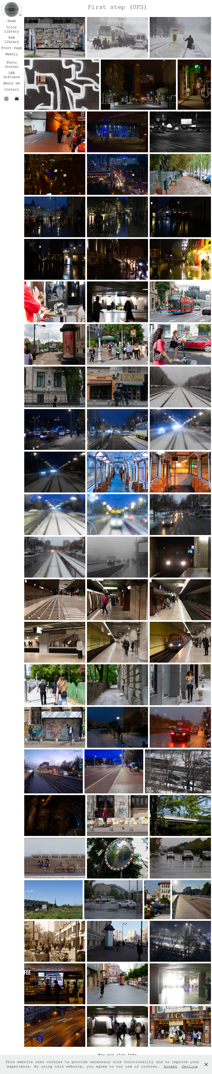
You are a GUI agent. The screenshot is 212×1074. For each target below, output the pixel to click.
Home (11, 21)
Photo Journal (11, 64)
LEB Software (11, 75)
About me (11, 83)
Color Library (11, 29)
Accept (170, 1066)
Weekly (11, 54)
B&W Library (11, 39)
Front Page (11, 48)
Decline (190, 1066)
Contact (11, 89)
